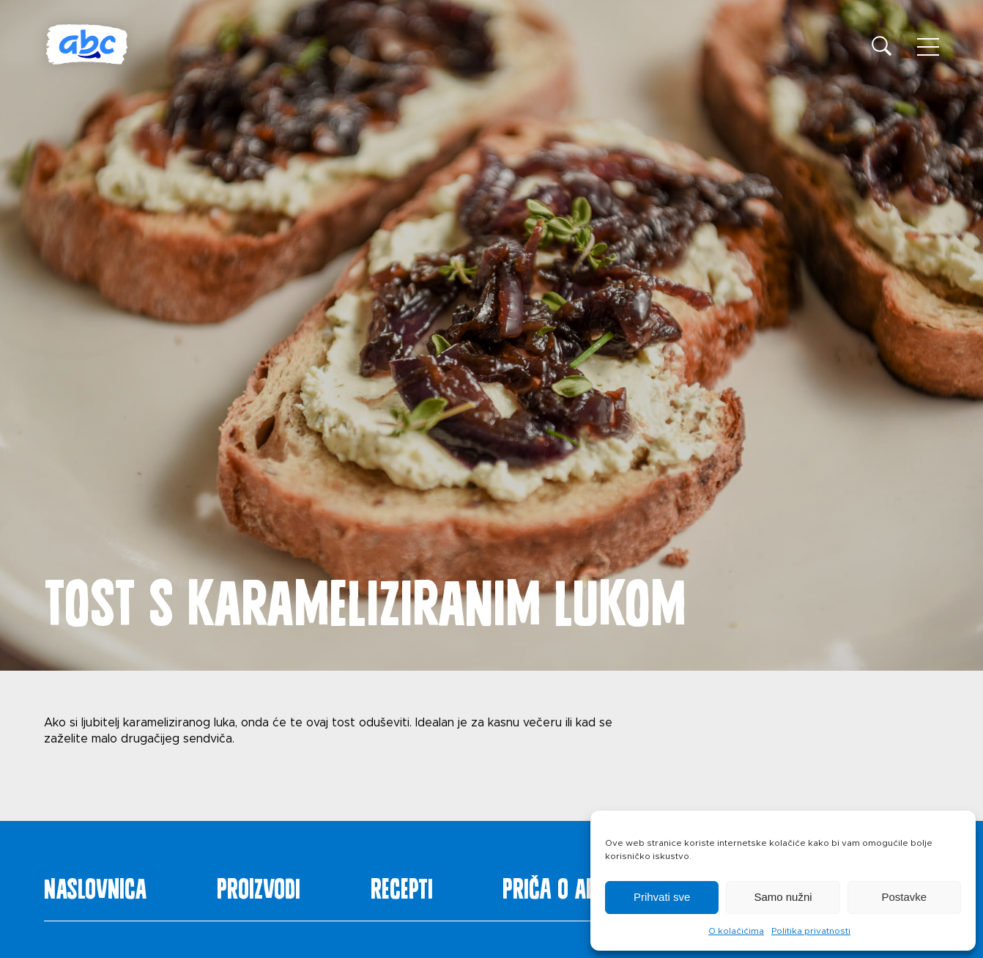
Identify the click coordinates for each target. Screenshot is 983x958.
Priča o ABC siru (577, 885)
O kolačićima (736, 930)
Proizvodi (258, 885)
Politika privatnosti (810, 930)
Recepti (402, 885)
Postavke (904, 897)
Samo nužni (783, 897)
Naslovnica (95, 885)
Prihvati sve (662, 897)
